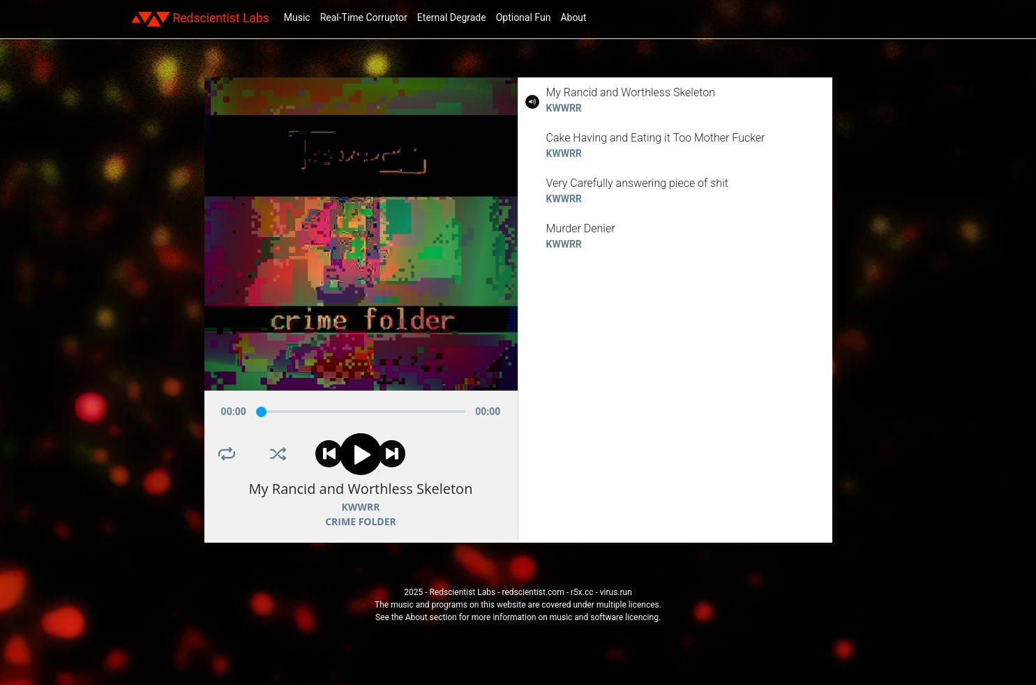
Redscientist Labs (200, 19)
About (573, 17)
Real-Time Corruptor (363, 17)
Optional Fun (523, 17)
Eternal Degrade (451, 17)
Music (297, 17)
